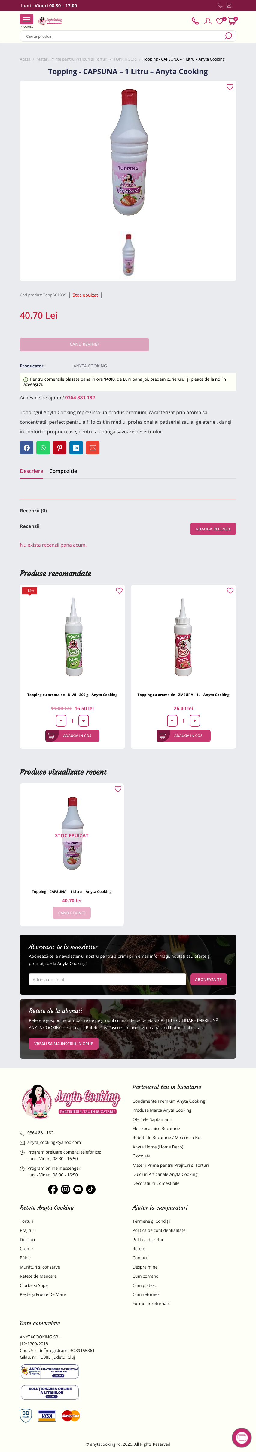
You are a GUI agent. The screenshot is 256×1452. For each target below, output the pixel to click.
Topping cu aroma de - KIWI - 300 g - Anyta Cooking (72, 694)
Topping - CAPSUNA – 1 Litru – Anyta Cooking (71, 891)
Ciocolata (142, 1156)
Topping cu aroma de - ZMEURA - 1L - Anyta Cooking (183, 694)
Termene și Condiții (151, 1221)
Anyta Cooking (90, 366)
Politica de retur (148, 1240)
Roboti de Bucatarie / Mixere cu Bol (167, 1138)
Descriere (31, 470)
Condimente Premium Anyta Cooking (169, 1101)
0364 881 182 (80, 397)
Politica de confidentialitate (159, 1230)
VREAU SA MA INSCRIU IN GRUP (63, 1043)
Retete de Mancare (38, 1276)
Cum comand (146, 1276)
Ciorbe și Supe (34, 1285)
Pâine (25, 1258)
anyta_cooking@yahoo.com (50, 1142)
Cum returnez (146, 1294)
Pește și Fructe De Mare (43, 1294)
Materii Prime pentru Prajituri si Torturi (171, 1165)
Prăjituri (27, 1230)
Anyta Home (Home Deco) (158, 1147)
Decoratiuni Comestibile (156, 1183)
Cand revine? (71, 913)
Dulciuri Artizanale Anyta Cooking (165, 1174)
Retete (139, 1249)
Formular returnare (151, 1304)
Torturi (26, 1221)
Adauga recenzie (213, 529)
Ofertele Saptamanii (152, 1120)
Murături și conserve (40, 1267)
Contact (140, 1258)
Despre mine (145, 1267)
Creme (26, 1249)
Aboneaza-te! (209, 979)
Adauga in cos (69, 735)
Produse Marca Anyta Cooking (162, 1110)
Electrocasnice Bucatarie (156, 1129)
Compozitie (63, 470)
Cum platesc (145, 1285)
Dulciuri (27, 1240)
